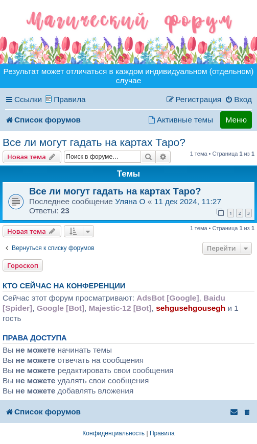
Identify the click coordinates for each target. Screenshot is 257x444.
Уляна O (130, 201)
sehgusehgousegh (190, 308)
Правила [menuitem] (70, 99)
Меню (236, 119)
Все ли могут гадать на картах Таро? (94, 142)
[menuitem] (238, 99)
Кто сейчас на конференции (64, 286)
